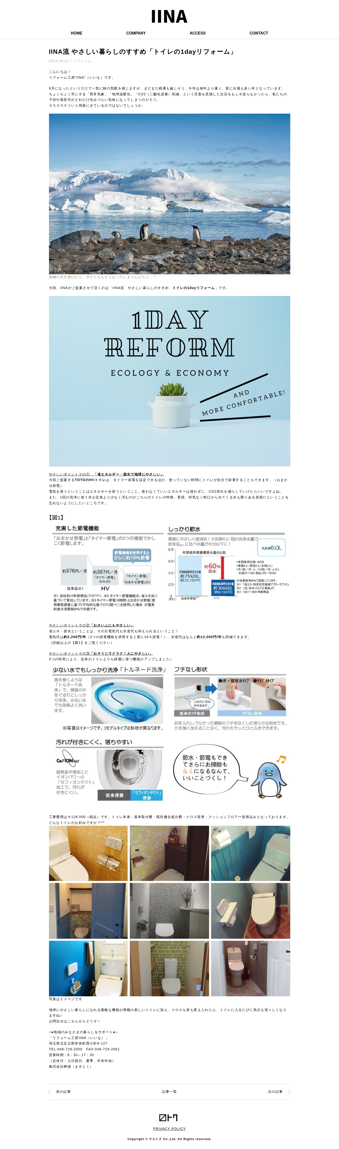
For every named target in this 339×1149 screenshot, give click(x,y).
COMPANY (136, 33)
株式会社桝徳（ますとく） (71, 1066)
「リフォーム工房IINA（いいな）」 (79, 1038)
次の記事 (275, 1092)
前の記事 (63, 1092)
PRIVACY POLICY (169, 1129)
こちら (73, 1021)
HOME (76, 33)
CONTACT (259, 33)
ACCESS (198, 33)
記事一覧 (169, 1092)
